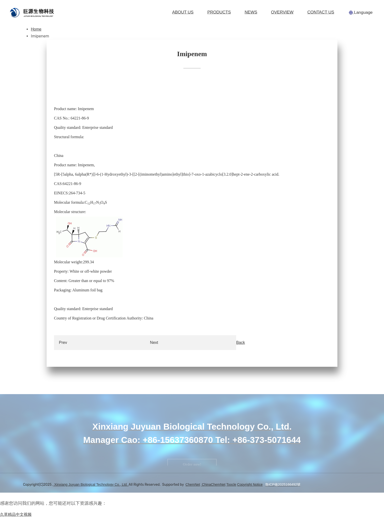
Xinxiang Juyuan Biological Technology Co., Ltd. (91, 484)
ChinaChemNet (213, 484)
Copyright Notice (250, 484)
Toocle (231, 484)
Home (36, 29)
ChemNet (193, 484)
